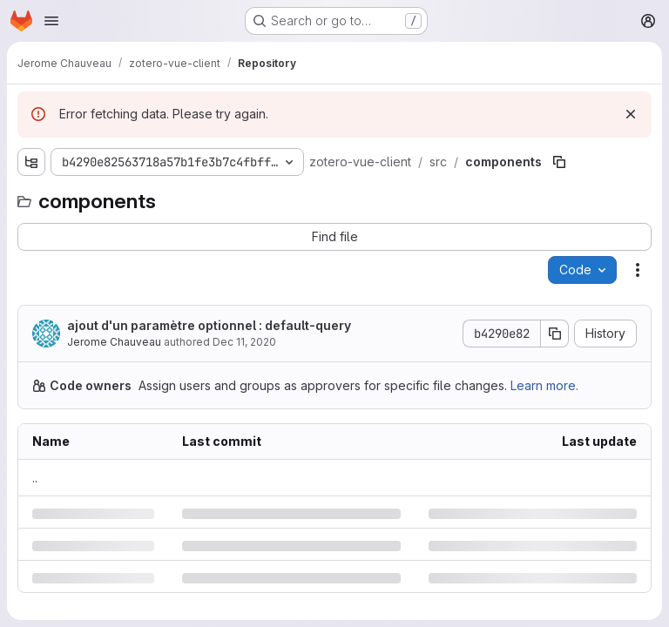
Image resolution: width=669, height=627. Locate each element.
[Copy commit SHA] (555, 333)
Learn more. (544, 385)
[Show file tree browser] (31, 162)
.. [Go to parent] (34, 477)
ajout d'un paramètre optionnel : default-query (209, 325)
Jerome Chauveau (114, 341)
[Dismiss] (630, 114)
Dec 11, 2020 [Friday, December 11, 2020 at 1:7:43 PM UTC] (244, 341)
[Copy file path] (559, 162)
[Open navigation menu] (51, 21)
